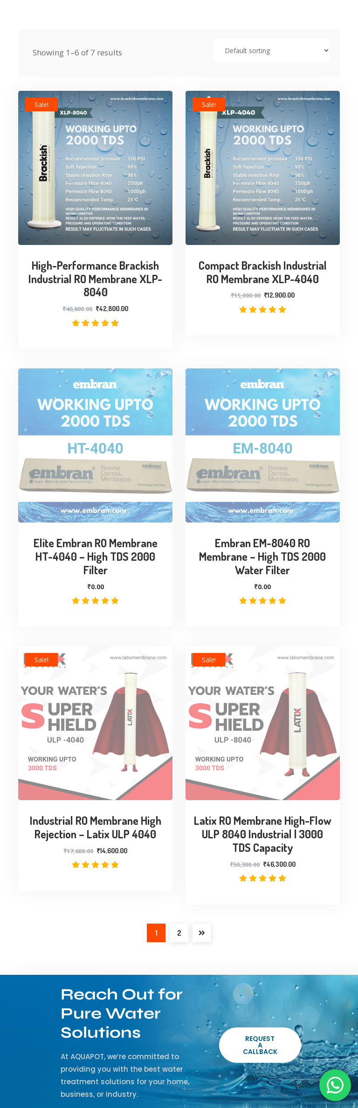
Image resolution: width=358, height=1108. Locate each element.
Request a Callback (260, 1045)
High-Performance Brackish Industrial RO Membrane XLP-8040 (95, 279)
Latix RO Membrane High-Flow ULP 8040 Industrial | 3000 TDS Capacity (262, 834)
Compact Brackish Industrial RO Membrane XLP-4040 (263, 272)
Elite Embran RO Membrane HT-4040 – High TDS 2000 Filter (96, 557)
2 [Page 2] (179, 933)
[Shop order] (271, 50)
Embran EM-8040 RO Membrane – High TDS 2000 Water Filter (262, 557)
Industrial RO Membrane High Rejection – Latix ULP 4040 (95, 827)
